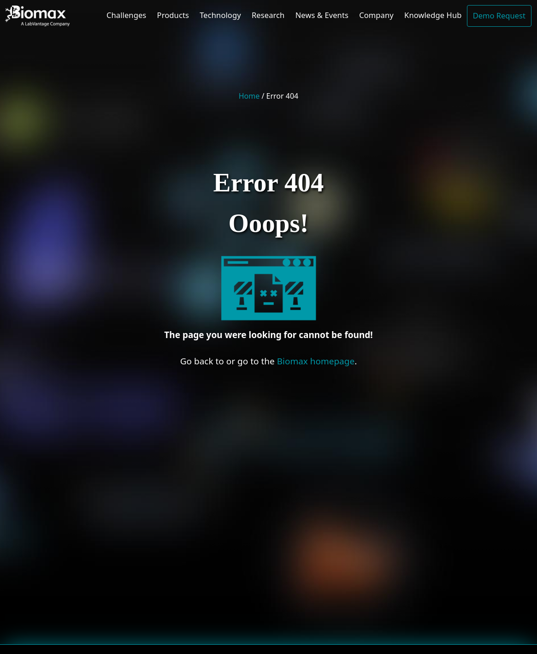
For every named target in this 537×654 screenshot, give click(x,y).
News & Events (321, 15)
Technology (220, 15)
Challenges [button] (126, 15)
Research (268, 15)
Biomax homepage (316, 361)
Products (173, 15)
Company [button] (376, 15)
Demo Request (499, 15)
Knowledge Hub (432, 15)
